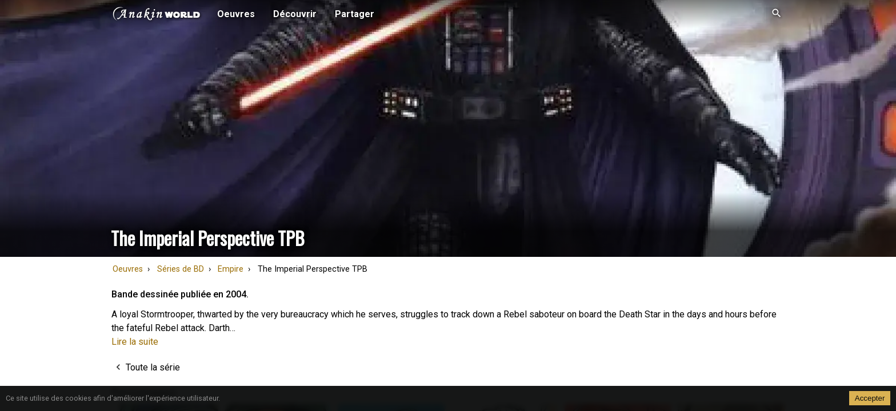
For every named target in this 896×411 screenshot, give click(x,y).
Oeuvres (128, 269)
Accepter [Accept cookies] (870, 398)
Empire (230, 269)
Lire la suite (134, 341)
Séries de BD (180, 269)
